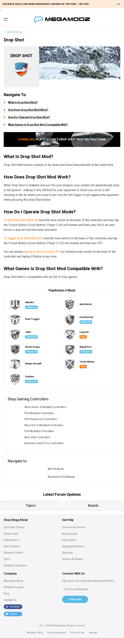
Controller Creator (14, 527)
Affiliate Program (14, 587)
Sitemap (93, 632)
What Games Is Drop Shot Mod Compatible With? (38, 124)
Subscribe (75, 599)
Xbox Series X (12, 546)
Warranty (67, 552)
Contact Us (10, 599)
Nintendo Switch (13, 552)
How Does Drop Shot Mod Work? (28, 109)
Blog (6, 593)
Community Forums (73, 527)
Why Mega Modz (13, 580)
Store (7, 558)
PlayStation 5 (11, 540)
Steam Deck (11, 533)
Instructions (69, 540)
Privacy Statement (56, 632)
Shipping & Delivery (73, 546)
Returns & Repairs (72, 558)
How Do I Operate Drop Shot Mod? (29, 117)
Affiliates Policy (35, 632)
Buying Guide (69, 533)
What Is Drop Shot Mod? (23, 102)
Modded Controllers (15, 565)
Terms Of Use (77, 632)
